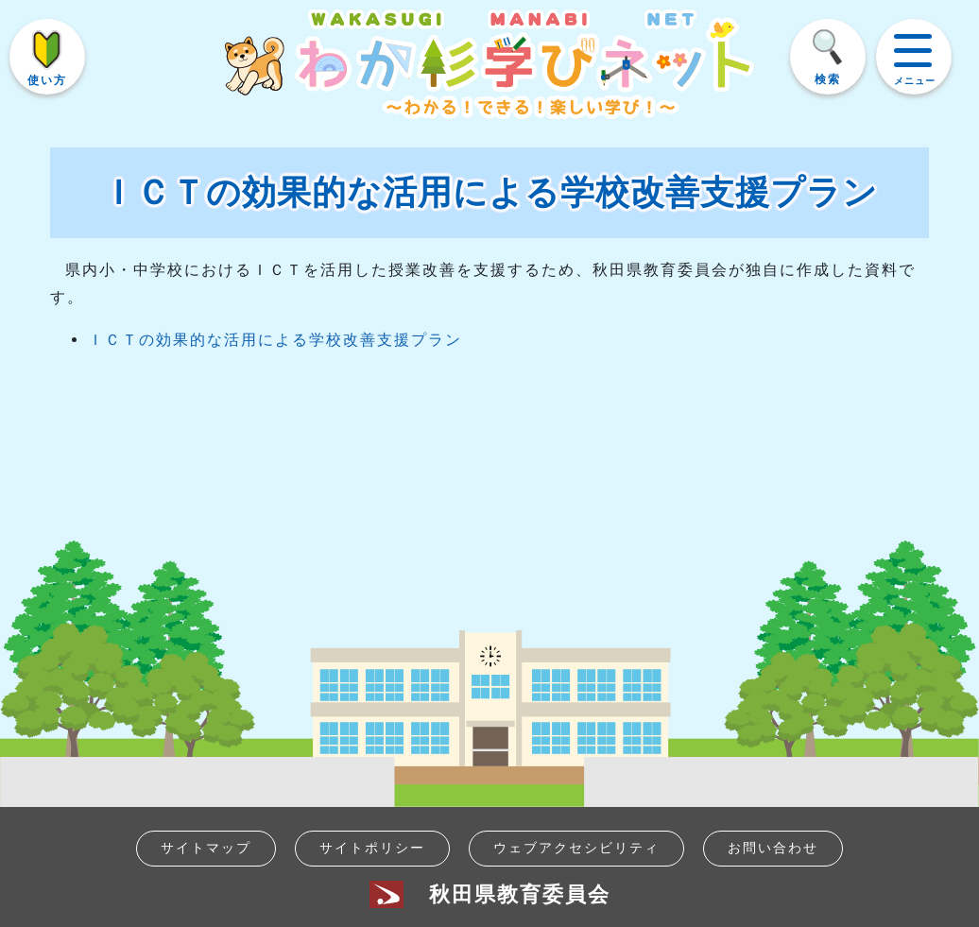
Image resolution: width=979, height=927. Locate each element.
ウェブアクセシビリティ (576, 847)
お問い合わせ (773, 847)
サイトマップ (206, 847)
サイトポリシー (372, 847)
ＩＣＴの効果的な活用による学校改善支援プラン (275, 340)
